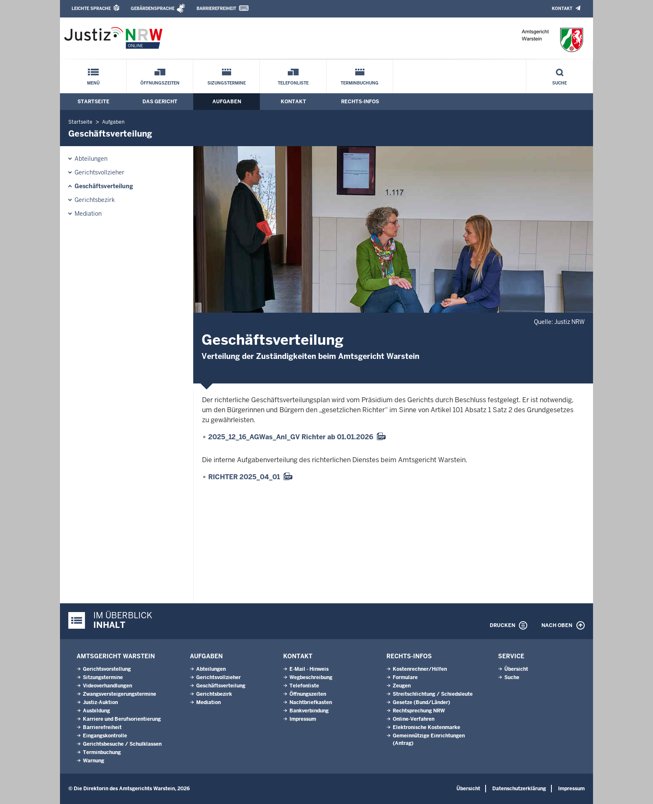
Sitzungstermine (103, 677)
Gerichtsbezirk (95, 200)
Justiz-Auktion (100, 702)
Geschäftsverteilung (104, 186)
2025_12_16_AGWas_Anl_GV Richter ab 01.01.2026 (290, 437)
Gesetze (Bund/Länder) (421, 702)
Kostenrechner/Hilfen (420, 669)
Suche (559, 83)
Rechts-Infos (360, 101)
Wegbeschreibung (310, 677)
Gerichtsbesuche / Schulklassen (122, 744)
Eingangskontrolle (105, 735)
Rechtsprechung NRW (419, 710)
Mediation (88, 213)
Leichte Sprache (91, 8)
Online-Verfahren (413, 719)
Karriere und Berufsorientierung (122, 719)
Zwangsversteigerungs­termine (119, 694)
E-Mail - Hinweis (309, 669)
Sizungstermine (226, 83)
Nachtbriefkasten (310, 702)
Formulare (405, 677)
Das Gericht (159, 101)
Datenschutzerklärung (519, 788)
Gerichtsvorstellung (107, 669)
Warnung (93, 760)
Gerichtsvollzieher (100, 172)
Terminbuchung (360, 83)
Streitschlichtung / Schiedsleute (433, 694)
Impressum (302, 719)
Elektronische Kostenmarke (426, 727)
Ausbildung (96, 710)
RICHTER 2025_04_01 (244, 477)
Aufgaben (226, 101)
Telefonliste (293, 83)
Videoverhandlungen (107, 685)
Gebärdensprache (152, 8)
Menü (93, 83)
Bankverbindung (309, 710)
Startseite (93, 101)
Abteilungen (91, 158)
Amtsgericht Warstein (116, 656)
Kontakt (562, 8)
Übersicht (516, 669)
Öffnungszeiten (159, 83)
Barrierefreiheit (216, 8)
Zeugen (402, 685)
